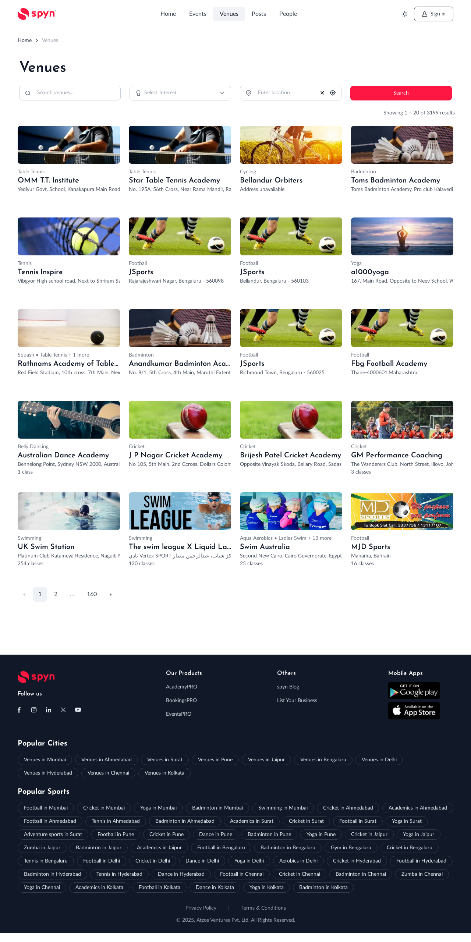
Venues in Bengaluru (323, 759)
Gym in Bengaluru (351, 847)
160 (92, 594)
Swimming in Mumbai (283, 808)
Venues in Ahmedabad (106, 759)
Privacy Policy (200, 908)
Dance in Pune (215, 834)
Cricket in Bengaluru (409, 847)
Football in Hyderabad (421, 861)
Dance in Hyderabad (181, 874)
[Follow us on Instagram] (33, 709)
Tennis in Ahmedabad (116, 821)
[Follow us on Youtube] (78, 709)
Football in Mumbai (46, 808)
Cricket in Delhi (152, 861)
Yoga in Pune (321, 834)
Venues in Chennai (108, 773)
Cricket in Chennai (299, 874)
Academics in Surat (251, 821)
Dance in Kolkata (215, 887)
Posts (259, 14)
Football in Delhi (101, 861)
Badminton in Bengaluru (288, 847)
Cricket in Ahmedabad (348, 808)
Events (197, 14)
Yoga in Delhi (249, 861)
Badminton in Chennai (361, 874)
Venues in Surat (165, 759)
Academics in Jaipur (159, 847)
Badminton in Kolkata (323, 887)
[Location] (290, 93)
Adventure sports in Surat (53, 834)
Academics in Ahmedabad (418, 808)
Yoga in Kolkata (266, 887)
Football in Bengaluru (221, 847)
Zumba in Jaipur (42, 847)
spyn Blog (288, 687)
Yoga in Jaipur (418, 834)
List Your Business (297, 700)
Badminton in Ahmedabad (185, 821)
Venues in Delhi (379, 759)
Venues (229, 14)
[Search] (70, 93)
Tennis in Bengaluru (46, 861)
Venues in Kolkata (164, 773)
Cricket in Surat (306, 821)
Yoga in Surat (407, 821)
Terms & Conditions (263, 908)
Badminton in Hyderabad (52, 874)
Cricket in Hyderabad (357, 861)
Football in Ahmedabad (50, 821)
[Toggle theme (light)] (404, 14)
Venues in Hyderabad (48, 773)
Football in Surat (357, 821)
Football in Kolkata (159, 887)
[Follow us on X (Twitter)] (63, 709)
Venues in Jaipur (266, 759)
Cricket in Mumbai (104, 808)
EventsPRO (178, 714)
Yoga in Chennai (42, 887)
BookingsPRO (181, 700)
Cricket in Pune (166, 834)
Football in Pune (116, 834)
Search (401, 93)
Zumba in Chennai (422, 874)
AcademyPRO (181, 687)
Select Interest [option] (160, 92)
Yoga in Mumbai (158, 808)
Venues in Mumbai (45, 759)
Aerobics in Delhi (298, 861)
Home (168, 14)
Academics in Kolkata (99, 887)
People (288, 14)
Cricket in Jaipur (369, 834)
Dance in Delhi (202, 861)
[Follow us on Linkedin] (48, 709)
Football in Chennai (241, 874)
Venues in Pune (215, 759)
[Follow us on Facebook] (19, 709)
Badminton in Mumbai (217, 808)
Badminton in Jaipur (98, 847)
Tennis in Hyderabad (119, 874)
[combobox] (180, 93)
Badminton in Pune (269, 834)
